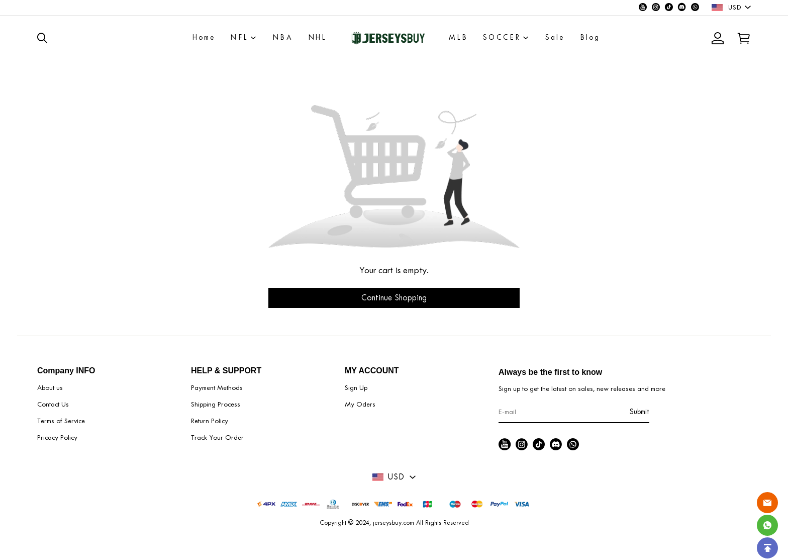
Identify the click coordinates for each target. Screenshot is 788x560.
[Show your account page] (718, 38)
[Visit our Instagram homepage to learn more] (655, 7)
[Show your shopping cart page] (741, 38)
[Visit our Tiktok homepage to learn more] (668, 7)
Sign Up (356, 387)
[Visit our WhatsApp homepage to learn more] (695, 7)
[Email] (767, 502)
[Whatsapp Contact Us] (767, 525)
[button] (45, 38)
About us (50, 387)
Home (204, 37)
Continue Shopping (394, 297)
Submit (639, 412)
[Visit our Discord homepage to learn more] (681, 7)
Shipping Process (215, 404)
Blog (590, 37)
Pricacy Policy (57, 437)
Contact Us (53, 404)
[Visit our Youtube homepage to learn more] (642, 7)
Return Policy (209, 421)
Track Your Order (217, 437)
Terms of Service (61, 421)
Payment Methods (217, 387)
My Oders (360, 404)
